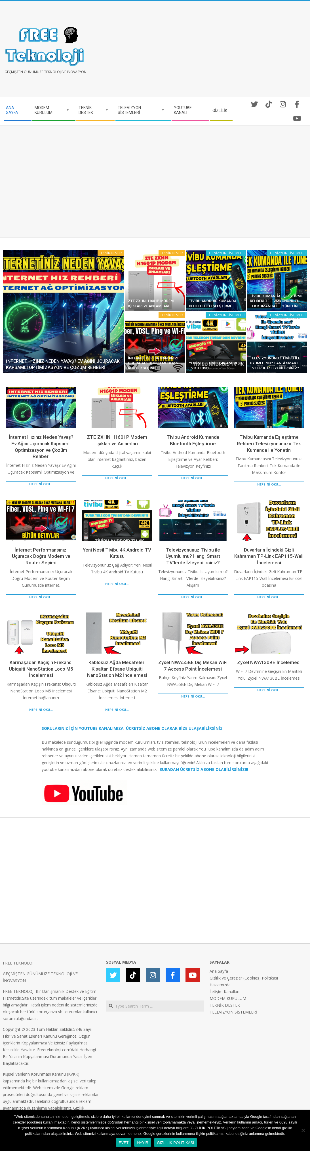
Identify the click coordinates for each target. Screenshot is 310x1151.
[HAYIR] (303, 1130)
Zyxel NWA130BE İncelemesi (269, 662)
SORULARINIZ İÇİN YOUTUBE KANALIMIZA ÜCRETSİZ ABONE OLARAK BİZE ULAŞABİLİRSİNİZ (132, 728)
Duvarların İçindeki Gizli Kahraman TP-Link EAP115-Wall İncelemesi (268, 556)
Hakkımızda (220, 984)
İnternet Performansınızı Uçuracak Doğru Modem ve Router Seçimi (154, 363)
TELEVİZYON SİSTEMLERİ (225, 253)
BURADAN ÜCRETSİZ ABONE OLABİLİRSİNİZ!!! (203, 769)
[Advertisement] (231, 51)
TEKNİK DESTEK (111, 253)
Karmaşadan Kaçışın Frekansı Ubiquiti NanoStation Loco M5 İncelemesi (41, 669)
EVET (123, 1143)
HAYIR (142, 1143)
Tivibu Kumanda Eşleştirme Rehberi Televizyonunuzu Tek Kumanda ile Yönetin (276, 301)
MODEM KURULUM (228, 998)
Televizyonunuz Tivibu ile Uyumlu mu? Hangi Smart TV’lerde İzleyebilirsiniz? (275, 363)
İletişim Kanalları (224, 991)
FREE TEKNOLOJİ (19, 963)
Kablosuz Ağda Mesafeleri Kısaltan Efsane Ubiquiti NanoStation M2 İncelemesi (117, 669)
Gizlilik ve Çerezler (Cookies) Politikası (244, 978)
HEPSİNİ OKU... (41, 484)
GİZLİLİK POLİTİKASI (175, 1143)
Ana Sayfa (219, 971)
